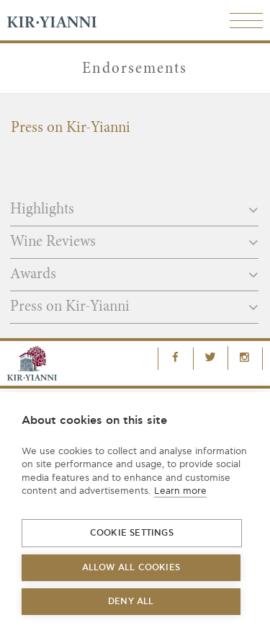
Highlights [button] (134, 210)
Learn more (180, 491)
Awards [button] (134, 275)
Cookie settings (132, 533)
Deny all (131, 601)
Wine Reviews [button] (134, 242)
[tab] (134, 214)
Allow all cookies (131, 567)
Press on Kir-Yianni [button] (134, 307)
